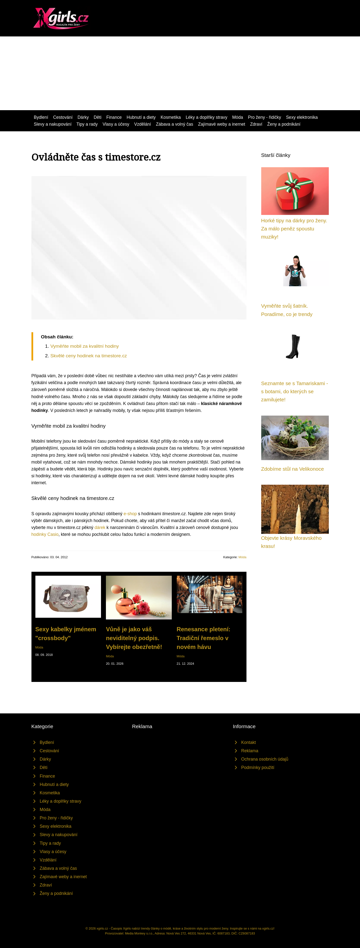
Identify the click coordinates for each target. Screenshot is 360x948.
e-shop (130, 513)
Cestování (62, 117)
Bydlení (41, 117)
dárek (100, 527)
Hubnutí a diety (141, 117)
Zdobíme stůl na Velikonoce (292, 469)
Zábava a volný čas (174, 124)
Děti (97, 117)
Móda (237, 117)
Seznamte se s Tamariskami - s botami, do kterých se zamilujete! (294, 391)
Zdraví (256, 124)
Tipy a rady (87, 124)
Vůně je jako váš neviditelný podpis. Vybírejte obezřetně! (134, 638)
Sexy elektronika (302, 117)
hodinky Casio (45, 534)
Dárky (83, 117)
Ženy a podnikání (284, 124)
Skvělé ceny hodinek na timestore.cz (88, 355)
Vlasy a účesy (115, 124)
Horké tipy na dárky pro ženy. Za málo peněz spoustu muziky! (294, 229)
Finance (114, 117)
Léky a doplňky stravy (206, 117)
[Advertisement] (180, 73)
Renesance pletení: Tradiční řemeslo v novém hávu (203, 638)
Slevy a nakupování (53, 124)
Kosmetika (171, 117)
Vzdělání (142, 124)
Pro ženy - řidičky (264, 117)
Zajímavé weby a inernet (221, 124)
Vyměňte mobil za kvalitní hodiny (84, 346)
